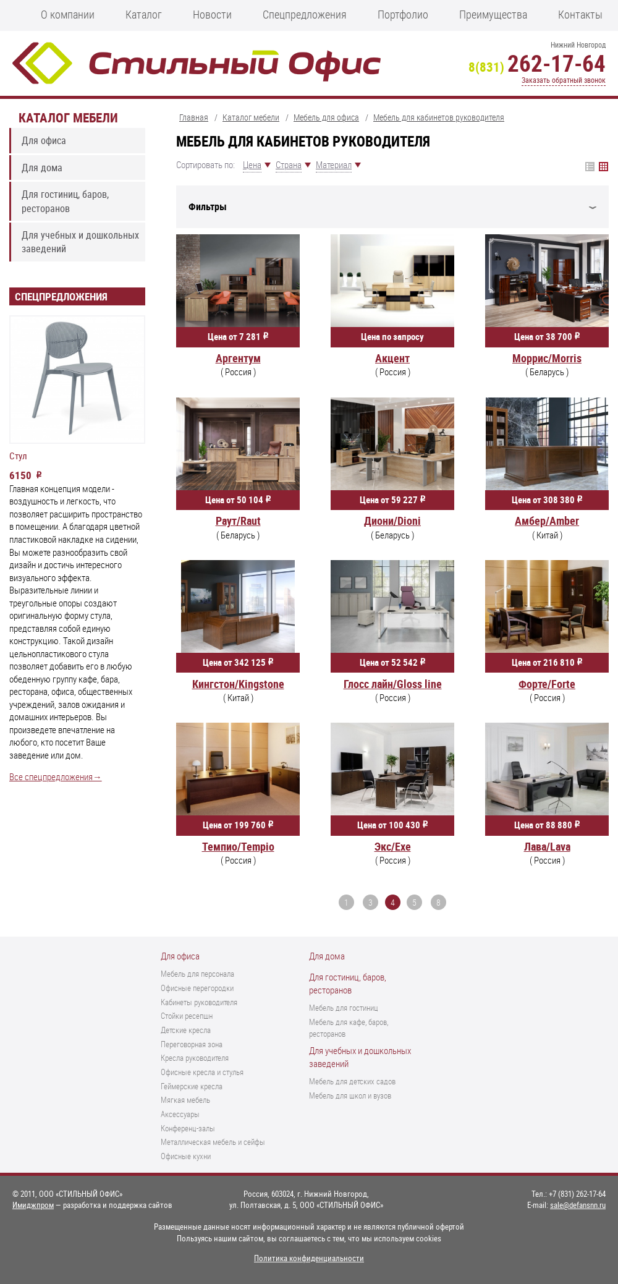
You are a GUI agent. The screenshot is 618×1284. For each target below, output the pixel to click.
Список (603, 166)
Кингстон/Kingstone (238, 683)
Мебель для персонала (197, 973)
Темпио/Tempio (238, 846)
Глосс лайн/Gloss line (393, 683)
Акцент (392, 358)
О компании (68, 14)
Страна (289, 165)
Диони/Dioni (392, 520)
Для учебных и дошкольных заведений (80, 241)
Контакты (580, 14)
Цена (252, 165)
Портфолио (403, 14)
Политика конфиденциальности (309, 1258)
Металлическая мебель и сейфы (213, 1141)
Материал (334, 165)
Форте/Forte (547, 683)
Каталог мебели (68, 117)
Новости (212, 14)
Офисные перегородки (197, 987)
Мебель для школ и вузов (350, 1095)
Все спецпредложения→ (55, 777)
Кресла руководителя (195, 1057)
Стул (18, 456)
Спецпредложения (305, 14)
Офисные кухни (186, 1156)
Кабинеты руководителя (199, 1002)
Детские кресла (186, 1029)
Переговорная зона (191, 1044)
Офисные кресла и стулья (202, 1072)
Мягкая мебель (185, 1099)
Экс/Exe (393, 846)
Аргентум (238, 358)
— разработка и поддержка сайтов (92, 1204)
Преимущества (493, 14)
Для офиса (44, 140)
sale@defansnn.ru (578, 1204)
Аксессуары (180, 1114)
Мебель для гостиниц (343, 1007)
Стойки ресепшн (187, 1015)
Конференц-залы (188, 1128)
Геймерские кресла (191, 1086)
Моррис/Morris (547, 358)
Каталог (143, 14)
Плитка (590, 166)
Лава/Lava (547, 846)
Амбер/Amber (547, 520)
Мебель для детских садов (352, 1081)
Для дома (42, 167)
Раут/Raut (238, 520)
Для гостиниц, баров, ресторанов (65, 201)
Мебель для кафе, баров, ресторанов (348, 1027)
